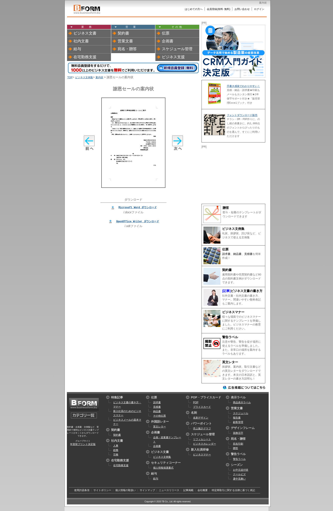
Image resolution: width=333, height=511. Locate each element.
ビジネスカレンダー (204, 443)
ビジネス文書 (84, 33)
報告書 (237, 417)
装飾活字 (238, 432)
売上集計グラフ (202, 428)
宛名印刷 (238, 443)
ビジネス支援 (173, 57)
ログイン (259, 9)
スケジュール (240, 413)
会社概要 (203, 490)
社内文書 (81, 41)
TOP (69, 77)
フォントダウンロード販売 (242, 115)
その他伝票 (159, 415)
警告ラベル (230, 337)
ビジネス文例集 (84, 77)
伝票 (165, 33)
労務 (115, 454)
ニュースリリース (169, 490)
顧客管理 (238, 422)
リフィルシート (202, 439)
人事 (115, 445)
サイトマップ (147, 490)
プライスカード (202, 406)
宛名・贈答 (127, 49)
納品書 (237, 254)
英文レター (230, 362)
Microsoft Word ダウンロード (138, 207)
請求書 (226, 254)
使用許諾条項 (81, 490)
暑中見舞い (239, 478)
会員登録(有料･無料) (218, 9)
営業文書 (125, 41)
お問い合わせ (242, 9)
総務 (115, 450)
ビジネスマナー (233, 312)
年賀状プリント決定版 (83, 444)
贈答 (226, 207)
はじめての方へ (194, 9)
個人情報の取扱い (125, 490)
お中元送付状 (240, 469)
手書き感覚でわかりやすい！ (243, 86)
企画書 (167, 41)
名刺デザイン (200, 417)
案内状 (99, 77)
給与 (77, 49)
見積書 (248, 254)
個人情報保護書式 (163, 467)
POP (195, 402)
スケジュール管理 (177, 49)
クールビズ (239, 474)
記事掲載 (188, 490)
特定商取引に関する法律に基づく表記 (233, 490)
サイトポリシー (102, 490)
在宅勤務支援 (84, 57)
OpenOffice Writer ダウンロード (137, 221)
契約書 (123, 33)
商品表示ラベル (242, 402)
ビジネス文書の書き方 (246, 291)
